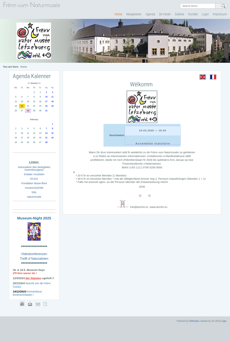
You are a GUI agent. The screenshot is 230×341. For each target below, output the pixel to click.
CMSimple (194, 321)
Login (205, 14)
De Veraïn (165, 14)
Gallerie (179, 14)
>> (39, 83)
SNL (34, 192)
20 (22, 106)
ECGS (34, 178)
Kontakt (193, 14)
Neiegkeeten (134, 14)
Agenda (150, 14)
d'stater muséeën (34, 174)
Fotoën (17, 286)
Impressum (220, 14)
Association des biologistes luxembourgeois (34, 168)
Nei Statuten (33, 278)
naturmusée (34, 196)
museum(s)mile (34, 187)
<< (29, 83)
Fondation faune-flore (34, 183)
